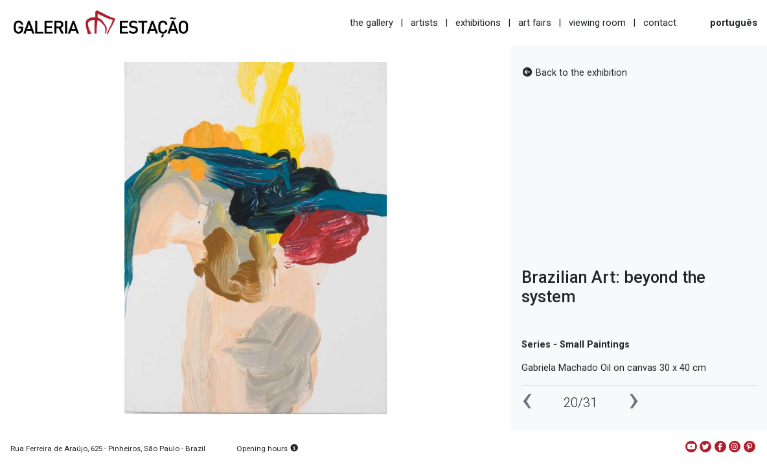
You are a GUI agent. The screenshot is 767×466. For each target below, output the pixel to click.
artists (424, 22)
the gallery (371, 22)
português (733, 22)
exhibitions (478, 22)
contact (659, 22)
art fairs (534, 22)
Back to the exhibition (574, 72)
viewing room (597, 22)
